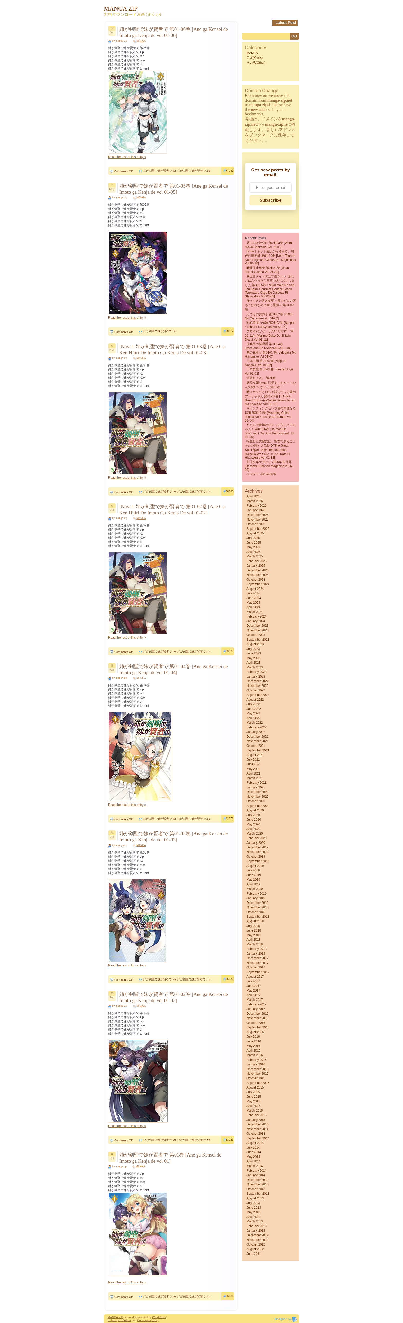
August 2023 (255, 644)
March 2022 (254, 722)
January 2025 (255, 565)
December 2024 (257, 570)
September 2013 (257, 1193)
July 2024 (253, 593)
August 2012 (255, 1249)
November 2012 (257, 1240)
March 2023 (254, 667)
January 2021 (255, 787)
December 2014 (257, 1124)
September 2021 (257, 750)
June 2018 (253, 930)
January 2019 (255, 898)
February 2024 (256, 616)
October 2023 (255, 635)
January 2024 (255, 621)
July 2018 (253, 926)
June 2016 (253, 1041)
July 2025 (253, 538)
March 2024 (254, 612)
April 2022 (253, 718)
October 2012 (255, 1244)
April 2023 (253, 662)
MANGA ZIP (115, 1317)
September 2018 (257, 916)
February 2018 (256, 949)
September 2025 (257, 529)
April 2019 (253, 884)
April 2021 (253, 773)
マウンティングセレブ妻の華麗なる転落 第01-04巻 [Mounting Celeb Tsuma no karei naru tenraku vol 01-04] (270, 414)
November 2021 (257, 741)
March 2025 (254, 556)
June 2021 (253, 764)
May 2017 (253, 990)
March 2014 (254, 1166)
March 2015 (254, 1110)
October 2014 (255, 1133)
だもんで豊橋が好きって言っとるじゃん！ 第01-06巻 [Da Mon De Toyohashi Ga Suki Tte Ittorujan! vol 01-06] (270, 431)
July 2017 (253, 981)
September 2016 (257, 1027)
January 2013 (255, 1230)
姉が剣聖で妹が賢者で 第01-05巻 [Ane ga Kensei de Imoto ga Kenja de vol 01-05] (173, 189)
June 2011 (253, 1254)
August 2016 (255, 1032)
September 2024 (257, 584)
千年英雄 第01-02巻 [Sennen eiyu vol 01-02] (269, 371)
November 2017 (257, 963)
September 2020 (257, 806)
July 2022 (253, 704)
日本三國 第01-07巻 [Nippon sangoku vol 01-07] (265, 363)
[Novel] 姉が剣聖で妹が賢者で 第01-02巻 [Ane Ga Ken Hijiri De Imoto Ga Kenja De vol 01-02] (172, 509)
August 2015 (255, 1087)
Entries (112, 1320)
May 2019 (253, 879)
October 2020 (255, 801)
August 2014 (255, 1143)
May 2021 (253, 769)
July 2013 (253, 1203)
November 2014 (257, 1129)
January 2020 (255, 843)
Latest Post (285, 22)
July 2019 (253, 870)
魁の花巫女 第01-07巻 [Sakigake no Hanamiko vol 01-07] (270, 354)
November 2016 (257, 1018)
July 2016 (253, 1036)
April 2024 (253, 607)
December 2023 (257, 626)
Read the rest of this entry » (127, 157)
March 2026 (254, 501)
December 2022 (257, 681)
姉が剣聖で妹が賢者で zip (193, 170)
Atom (127, 1320)
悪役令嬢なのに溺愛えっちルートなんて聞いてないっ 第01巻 (270, 385)
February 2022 (256, 727)
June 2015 (253, 1097)
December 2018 (257, 903)
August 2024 (255, 589)
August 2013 (255, 1198)
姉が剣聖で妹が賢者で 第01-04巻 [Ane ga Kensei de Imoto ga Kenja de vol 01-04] (173, 669)
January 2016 (255, 1064)
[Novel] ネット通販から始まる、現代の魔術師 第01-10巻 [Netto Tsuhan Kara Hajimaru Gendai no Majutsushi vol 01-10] (270, 257)
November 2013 (257, 1184)
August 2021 (255, 755)
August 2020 (255, 810)
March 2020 (254, 833)
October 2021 (255, 746)
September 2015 (257, 1083)
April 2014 (253, 1161)
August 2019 (255, 866)
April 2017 (253, 995)
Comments (144, 1320)
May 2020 (253, 824)
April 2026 (253, 496)
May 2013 (253, 1212)
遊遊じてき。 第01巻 (261, 378)
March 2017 (254, 1000)
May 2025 (253, 547)
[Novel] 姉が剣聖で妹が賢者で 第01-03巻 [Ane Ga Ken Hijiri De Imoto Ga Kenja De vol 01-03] (172, 349)
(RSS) (120, 1320)
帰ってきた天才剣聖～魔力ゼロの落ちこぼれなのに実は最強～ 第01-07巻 (270, 305)
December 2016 (257, 1013)
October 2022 (255, 690)
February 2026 (256, 505)
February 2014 (256, 1170)
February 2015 (256, 1115)
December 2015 (257, 1069)
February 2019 (256, 893)
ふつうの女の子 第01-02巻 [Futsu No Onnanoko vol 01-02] (268, 316)
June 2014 (253, 1152)
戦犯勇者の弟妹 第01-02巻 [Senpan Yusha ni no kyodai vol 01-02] (270, 325)
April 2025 (253, 552)
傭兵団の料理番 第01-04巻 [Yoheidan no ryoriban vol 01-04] (268, 346)
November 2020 (257, 796)
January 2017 (255, 1009)
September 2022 (257, 695)
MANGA (141, 40)
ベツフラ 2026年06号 (261, 474)
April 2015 (253, 1106)
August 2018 (255, 921)
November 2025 (257, 519)
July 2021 (253, 759)
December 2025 (257, 515)
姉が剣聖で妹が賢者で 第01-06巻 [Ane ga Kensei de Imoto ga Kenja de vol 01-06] (173, 32)
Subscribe (271, 200)
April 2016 (253, 1050)
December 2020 (257, 792)
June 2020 (253, 819)
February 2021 (256, 783)
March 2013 (254, 1221)
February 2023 (256, 672)
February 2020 (256, 838)
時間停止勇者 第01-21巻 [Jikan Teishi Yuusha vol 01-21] (267, 270)
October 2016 (255, 1023)
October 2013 (255, 1189)
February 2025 (256, 561)
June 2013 (253, 1207)
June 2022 (253, 709)
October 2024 (255, 579)
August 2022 (255, 699)
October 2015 (255, 1078)
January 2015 (255, 1120)
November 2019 (257, 852)
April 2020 (253, 829)
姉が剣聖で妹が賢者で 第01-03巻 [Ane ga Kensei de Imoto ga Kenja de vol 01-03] (173, 836)
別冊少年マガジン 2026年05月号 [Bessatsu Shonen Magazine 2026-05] (269, 466)
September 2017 (257, 972)
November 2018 (257, 907)
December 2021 (257, 736)
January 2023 (255, 676)
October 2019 (255, 856)
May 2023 (253, 658)
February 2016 (256, 1060)
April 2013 (253, 1217)
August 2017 (255, 976)
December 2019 (257, 847)
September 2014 (257, 1138)
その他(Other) (255, 62)
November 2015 (257, 1073)
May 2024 (253, 602)
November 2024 (257, 575)
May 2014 (253, 1157)
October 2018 (255, 912)
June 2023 (253, 653)
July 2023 (253, 649)
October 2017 (255, 967)
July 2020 (253, 815)
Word (155, 1317)
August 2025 (255, 533)
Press (162, 1317)
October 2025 (255, 524)
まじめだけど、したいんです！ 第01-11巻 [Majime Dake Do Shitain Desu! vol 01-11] (269, 335)
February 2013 (256, 1226)
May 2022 (253, 713)
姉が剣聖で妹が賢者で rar (159, 170)
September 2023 (257, 639)
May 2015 (253, 1101)
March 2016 (254, 1055)
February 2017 (256, 1004)
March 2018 (254, 944)
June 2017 (253, 986)
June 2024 (253, 598)
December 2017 (257, 958)
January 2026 (255, 510)
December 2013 (257, 1180)
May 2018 (253, 935)
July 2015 (253, 1092)
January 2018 (255, 953)
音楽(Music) (254, 58)
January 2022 (255, 732)
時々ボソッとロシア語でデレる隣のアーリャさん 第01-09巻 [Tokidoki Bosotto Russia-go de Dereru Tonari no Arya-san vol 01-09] (270, 398)
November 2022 (257, 686)
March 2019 (254, 889)
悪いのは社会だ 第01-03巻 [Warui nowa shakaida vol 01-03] (269, 245)
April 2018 (253, 940)
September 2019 (257, 861)
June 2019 (253, 875)
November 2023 (257, 630)
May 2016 (253, 1046)
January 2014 (255, 1175)
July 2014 (253, 1147)
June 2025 (253, 542)
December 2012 (257, 1235)
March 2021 (254, 778)
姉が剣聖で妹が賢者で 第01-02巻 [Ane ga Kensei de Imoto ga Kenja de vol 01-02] (173, 997)
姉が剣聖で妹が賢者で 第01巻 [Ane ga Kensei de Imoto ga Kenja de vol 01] (170, 1158)
